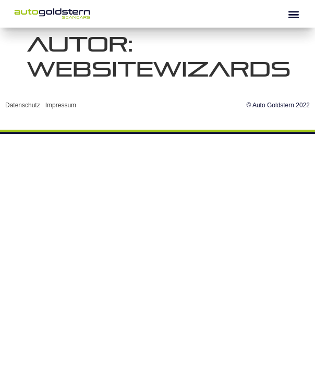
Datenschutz (22, 105)
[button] (293, 13)
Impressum (60, 105)
